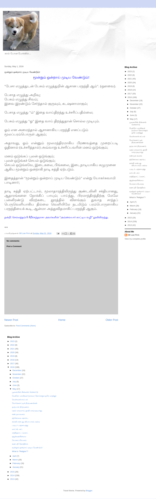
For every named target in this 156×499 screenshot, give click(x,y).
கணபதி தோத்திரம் (137, 188)
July (132, 111)
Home (61, 319)
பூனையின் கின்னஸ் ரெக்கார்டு (137, 123)
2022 (130, 75)
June (132, 115)
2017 (130, 94)
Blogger (89, 491)
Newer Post (11, 319)
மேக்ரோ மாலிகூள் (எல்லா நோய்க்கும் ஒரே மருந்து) (138, 130)
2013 (130, 225)
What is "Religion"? (137, 197)
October (133, 108)
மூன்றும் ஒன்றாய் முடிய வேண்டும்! (139, 192)
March (133, 206)
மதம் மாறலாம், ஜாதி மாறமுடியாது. (138, 151)
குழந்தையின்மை (136, 180)
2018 (130, 90)
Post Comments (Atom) (26, 326)
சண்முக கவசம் (135, 156)
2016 (130, 97)
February (134, 209)
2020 (130, 82)
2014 (130, 221)
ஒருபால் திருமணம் (137, 146)
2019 (130, 86)
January (133, 213)
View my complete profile (135, 239)
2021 (130, 79)
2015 (130, 218)
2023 (130, 71)
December (134, 100)
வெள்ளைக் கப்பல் (137, 136)
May (132, 119)
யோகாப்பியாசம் (136, 184)
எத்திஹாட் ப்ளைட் (137, 176)
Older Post (112, 319)
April (132, 202)
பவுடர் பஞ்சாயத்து (137, 169)
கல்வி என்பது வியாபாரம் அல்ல (138, 164)
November (134, 104)
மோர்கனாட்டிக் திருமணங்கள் (136, 141)
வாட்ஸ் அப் (134, 173)
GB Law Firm (133, 235)
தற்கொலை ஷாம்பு (137, 159)
